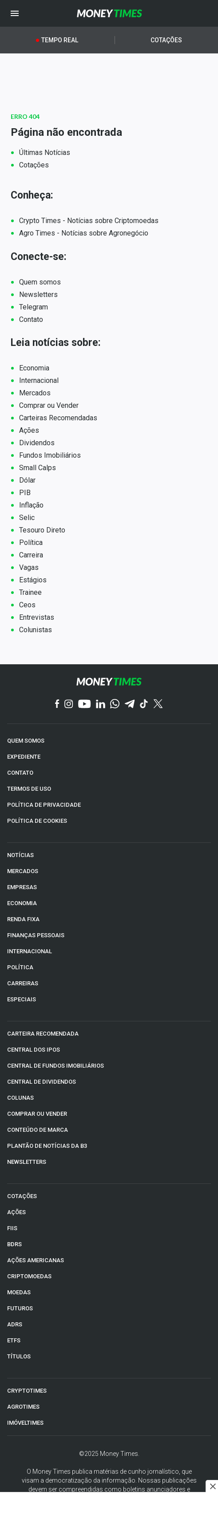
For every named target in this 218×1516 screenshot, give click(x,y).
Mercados (35, 393)
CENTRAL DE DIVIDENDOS (41, 1081)
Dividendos (37, 443)
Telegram (33, 307)
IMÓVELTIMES (25, 1422)
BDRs (14, 1244)
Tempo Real (59, 40)
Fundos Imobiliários (50, 455)
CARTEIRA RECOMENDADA (43, 1033)
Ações (29, 430)
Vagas (29, 567)
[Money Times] (109, 13)
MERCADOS (22, 871)
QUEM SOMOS (25, 740)
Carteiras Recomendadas (58, 418)
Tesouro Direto (42, 530)
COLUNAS (20, 1097)
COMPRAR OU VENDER (37, 1113)
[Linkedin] (100, 704)
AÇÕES (16, 1212)
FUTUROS (20, 1308)
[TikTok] (144, 704)
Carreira (31, 555)
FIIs (12, 1228)
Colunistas (35, 630)
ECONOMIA (22, 903)
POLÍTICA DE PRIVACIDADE (44, 804)
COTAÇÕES (22, 1196)
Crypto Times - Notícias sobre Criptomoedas (89, 220)
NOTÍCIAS (20, 855)
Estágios (33, 580)
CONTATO (20, 772)
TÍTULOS (19, 1356)
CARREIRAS (22, 983)
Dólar (27, 480)
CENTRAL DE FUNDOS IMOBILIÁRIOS (55, 1065)
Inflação (31, 505)
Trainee (30, 592)
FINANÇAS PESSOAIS (35, 935)
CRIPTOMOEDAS (29, 1276)
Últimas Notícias (44, 152)
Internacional (39, 380)
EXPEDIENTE (23, 756)
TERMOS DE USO (29, 788)
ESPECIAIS (21, 999)
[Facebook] (57, 704)
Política (31, 542)
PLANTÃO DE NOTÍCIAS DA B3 (47, 1145)
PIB (25, 492)
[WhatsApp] (114, 704)
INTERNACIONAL (29, 951)
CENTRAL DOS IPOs (33, 1049)
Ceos (27, 605)
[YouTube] (84, 704)
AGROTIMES (23, 1406)
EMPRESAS (22, 887)
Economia (34, 368)
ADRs (14, 1324)
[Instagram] (68, 704)
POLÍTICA (20, 967)
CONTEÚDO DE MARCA (37, 1129)
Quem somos (40, 282)
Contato (31, 319)
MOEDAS (19, 1292)
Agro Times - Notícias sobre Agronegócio (83, 233)
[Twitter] (158, 704)
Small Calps (37, 467)
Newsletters (38, 294)
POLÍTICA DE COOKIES (37, 820)
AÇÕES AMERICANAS (35, 1260)
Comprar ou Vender (49, 405)
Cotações (166, 40)
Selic (27, 517)
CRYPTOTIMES (27, 1390)
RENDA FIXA (23, 919)
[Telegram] (129, 704)
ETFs (13, 1340)
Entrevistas (36, 617)
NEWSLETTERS (26, 1161)
